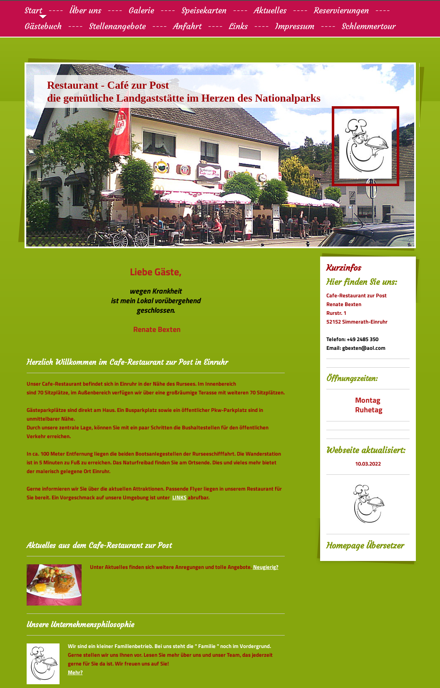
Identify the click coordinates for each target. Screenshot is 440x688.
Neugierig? (265, 567)
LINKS (179, 497)
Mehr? (75, 672)
